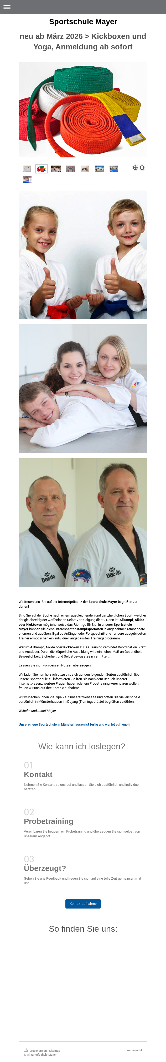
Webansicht (134, 1050)
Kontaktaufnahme (83, 903)
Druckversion (36, 1051)
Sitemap (54, 1051)
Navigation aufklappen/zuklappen (83, 7)
